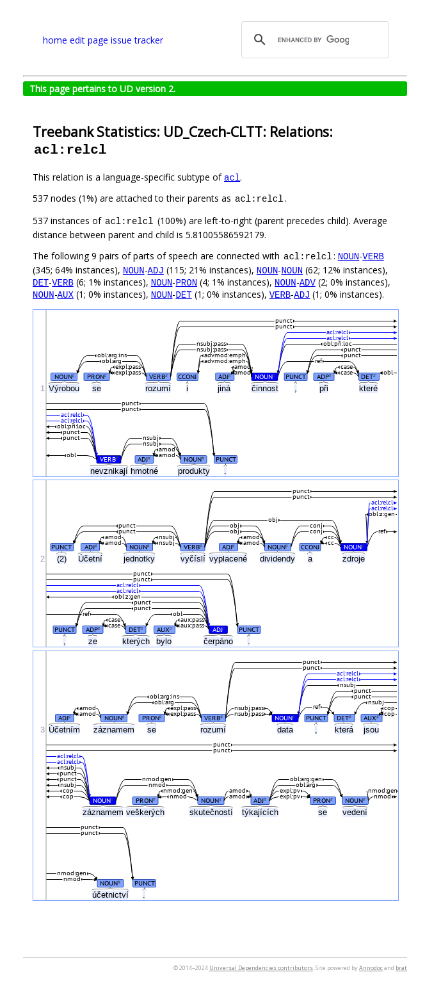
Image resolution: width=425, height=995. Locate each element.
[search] (313, 39)
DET (41, 282)
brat (401, 968)
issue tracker (137, 40)
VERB (373, 256)
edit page (89, 40)
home (55, 40)
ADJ (156, 270)
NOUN (349, 256)
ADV (308, 282)
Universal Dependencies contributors (261, 968)
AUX (66, 294)
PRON (186, 282)
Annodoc (371, 968)
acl (232, 177)
